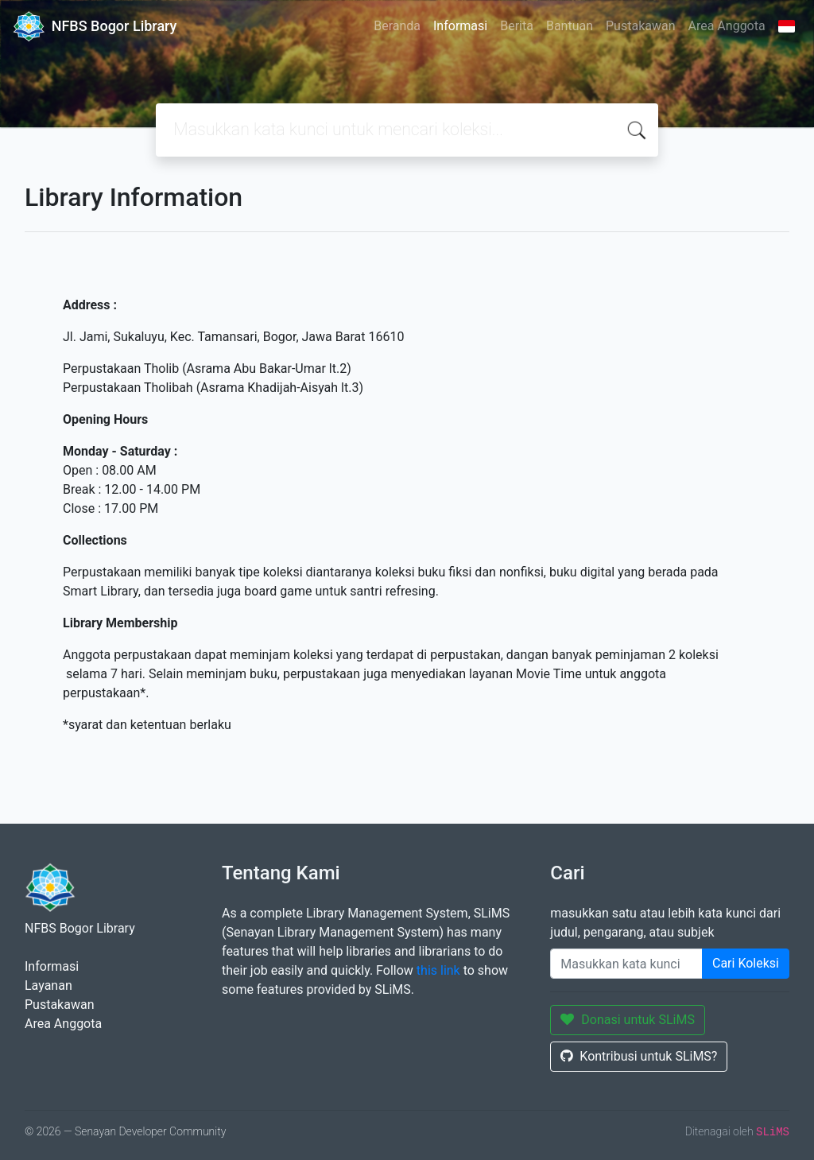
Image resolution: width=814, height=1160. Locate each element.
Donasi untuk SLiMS (627, 1019)
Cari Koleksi (745, 963)
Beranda (397, 25)
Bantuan (569, 25)
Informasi (460, 25)
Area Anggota (727, 25)
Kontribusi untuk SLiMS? (638, 1056)
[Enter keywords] (626, 964)
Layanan (48, 985)
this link (438, 970)
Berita (516, 25)
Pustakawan (640, 25)
